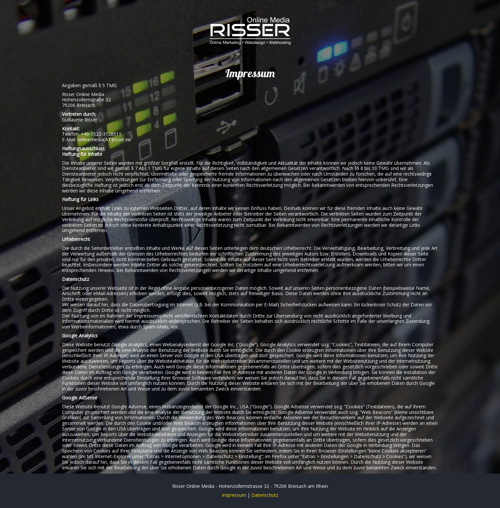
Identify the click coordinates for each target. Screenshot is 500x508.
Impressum (234, 495)
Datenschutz (264, 495)
